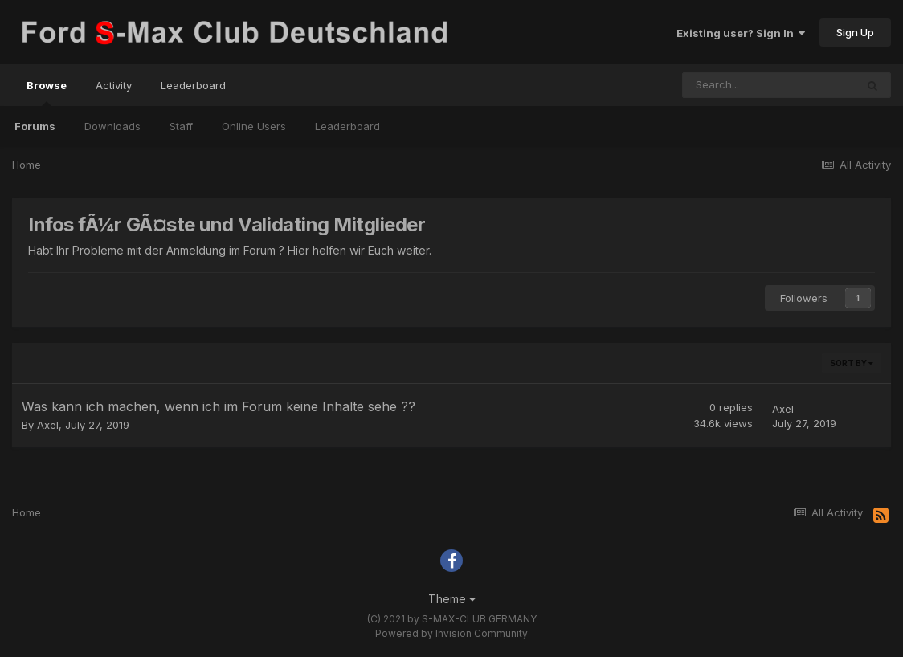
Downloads (112, 126)
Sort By (851, 363)
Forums (34, 126)
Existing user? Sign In (740, 33)
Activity (114, 85)
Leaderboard (347, 126)
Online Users (254, 126)
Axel (48, 424)
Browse (47, 92)
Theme (452, 599)
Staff (181, 126)
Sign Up (855, 32)
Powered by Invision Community (451, 633)
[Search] (769, 85)
